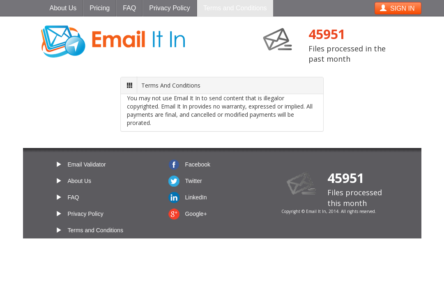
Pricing (100, 8)
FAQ (129, 8)
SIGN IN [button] (397, 8)
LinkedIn (196, 197)
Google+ (196, 213)
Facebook (197, 164)
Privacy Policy (169, 8)
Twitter (193, 181)
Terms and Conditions (235, 8)
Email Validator (87, 164)
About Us (63, 8)
